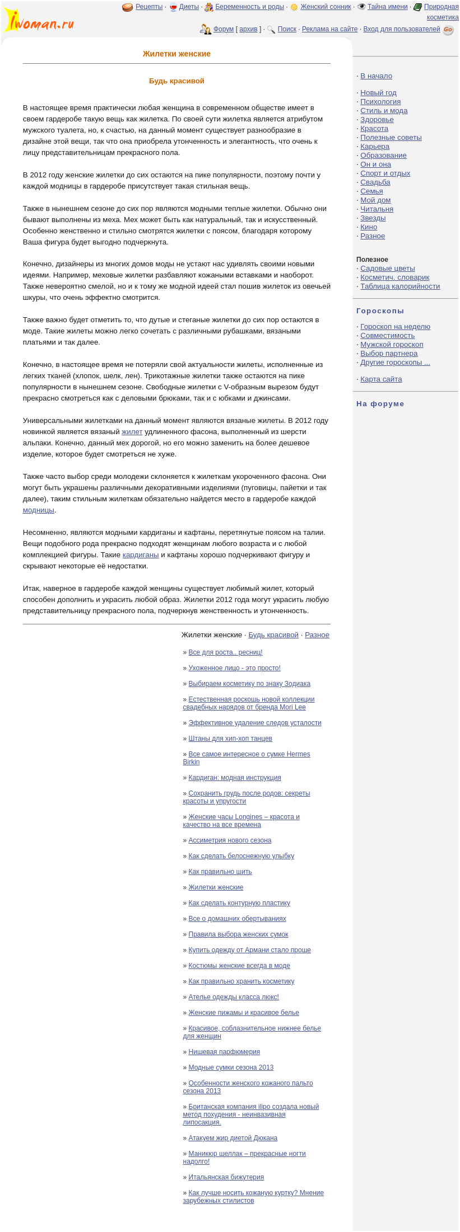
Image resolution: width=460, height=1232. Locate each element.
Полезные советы (391, 137)
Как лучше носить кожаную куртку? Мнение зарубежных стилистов (253, 1197)
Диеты (189, 7)
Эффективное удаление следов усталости (255, 723)
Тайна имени (388, 7)
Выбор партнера (388, 353)
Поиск (287, 29)
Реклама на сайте (330, 29)
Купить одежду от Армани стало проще (250, 950)
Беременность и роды (249, 7)
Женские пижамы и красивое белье (244, 1013)
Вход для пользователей (409, 29)
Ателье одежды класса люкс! (234, 997)
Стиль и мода (383, 110)
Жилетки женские (216, 887)
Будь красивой (273, 635)
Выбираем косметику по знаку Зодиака (250, 684)
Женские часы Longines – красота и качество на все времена (241, 821)
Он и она (375, 164)
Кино (368, 227)
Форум (223, 29)
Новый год (378, 92)
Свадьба (375, 182)
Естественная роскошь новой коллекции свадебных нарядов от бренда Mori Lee (249, 703)
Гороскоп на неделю (395, 326)
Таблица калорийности (400, 286)
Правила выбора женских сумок (239, 934)
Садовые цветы (387, 268)
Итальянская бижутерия (226, 1177)
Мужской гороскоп (391, 344)
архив (248, 29)
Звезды (372, 218)
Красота (374, 128)
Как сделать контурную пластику (240, 903)
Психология (380, 101)
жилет (132, 431)
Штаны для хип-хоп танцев (230, 738)
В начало (376, 76)
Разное (317, 635)
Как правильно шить (220, 872)
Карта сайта (381, 379)
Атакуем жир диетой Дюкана (233, 1138)
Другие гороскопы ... (395, 362)
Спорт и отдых (385, 173)
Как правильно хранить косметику (242, 981)
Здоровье (377, 119)
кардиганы (141, 555)
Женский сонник (325, 7)
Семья (371, 191)
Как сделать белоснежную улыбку (242, 856)
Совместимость (387, 335)
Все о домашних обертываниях (237, 919)
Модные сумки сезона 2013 (231, 1067)
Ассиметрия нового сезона (230, 840)
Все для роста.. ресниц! (226, 652)
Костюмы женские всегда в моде (239, 966)
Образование (383, 155)
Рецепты (149, 7)
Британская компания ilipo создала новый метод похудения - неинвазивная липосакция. (251, 1114)
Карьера (374, 146)
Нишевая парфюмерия (225, 1052)
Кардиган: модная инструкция (235, 778)
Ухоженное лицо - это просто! (235, 668)
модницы (38, 510)
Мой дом (375, 200)
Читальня (376, 209)
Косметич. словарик (394, 277)
